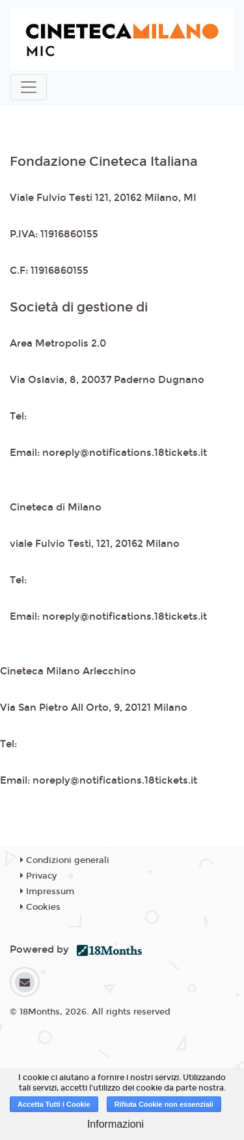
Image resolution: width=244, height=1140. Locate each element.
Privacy (38, 876)
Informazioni (115, 1124)
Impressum (47, 891)
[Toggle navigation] (28, 87)
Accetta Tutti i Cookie (54, 1104)
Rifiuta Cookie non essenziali (164, 1104)
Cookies (40, 907)
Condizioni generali (64, 860)
